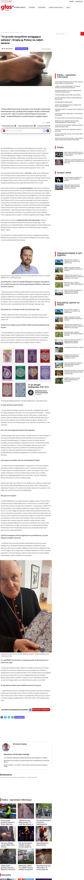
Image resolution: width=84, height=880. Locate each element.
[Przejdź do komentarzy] (47, 49)
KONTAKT (71, 2)
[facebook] (1, 717)
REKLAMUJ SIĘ (79, 2)
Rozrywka (41, 8)
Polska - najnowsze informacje (16, 799)
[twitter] (5, 717)
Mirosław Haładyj (8, 48)
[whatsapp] (12, 717)
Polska (60, 147)
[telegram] (9, 717)
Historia (32, 8)
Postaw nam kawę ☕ (21, 48)
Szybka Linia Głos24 (56, 8)
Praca (68, 8)
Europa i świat (64, 172)
